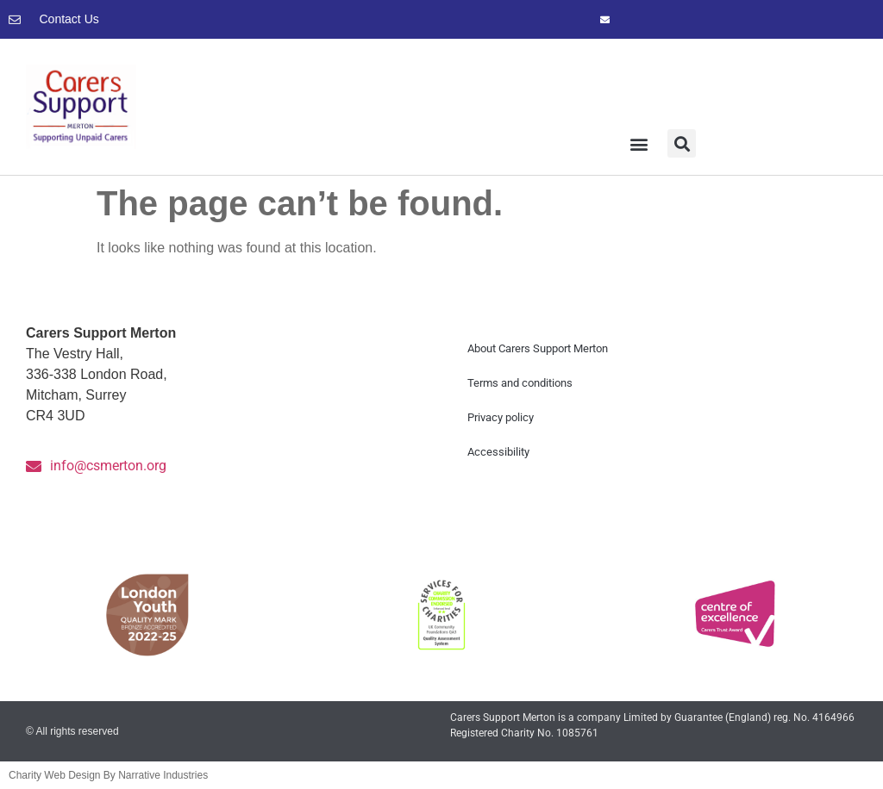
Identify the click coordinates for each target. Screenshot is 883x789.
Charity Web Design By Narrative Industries (108, 775)
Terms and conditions (520, 382)
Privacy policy (500, 417)
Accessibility (498, 451)
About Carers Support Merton (537, 348)
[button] (639, 143)
